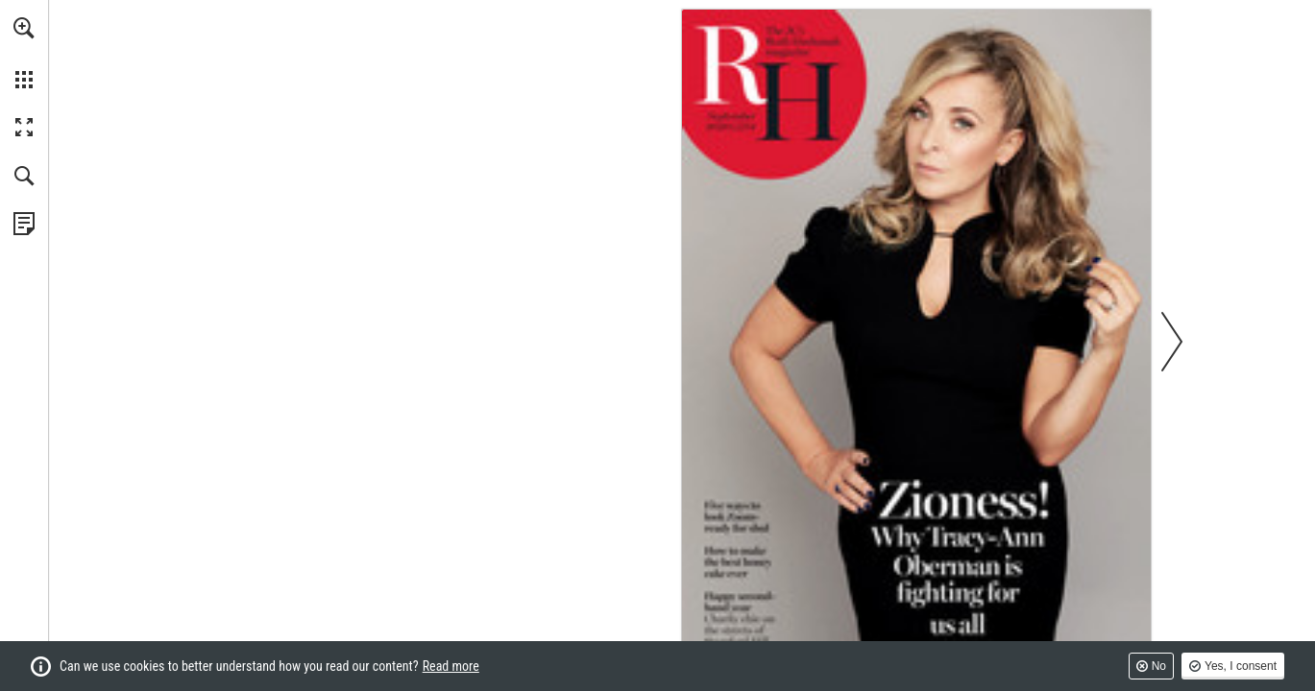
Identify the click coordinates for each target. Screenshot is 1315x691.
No (1159, 666)
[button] (24, 28)
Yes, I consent (1241, 666)
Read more (451, 666)
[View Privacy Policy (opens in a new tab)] (24, 224)
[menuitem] (24, 53)
